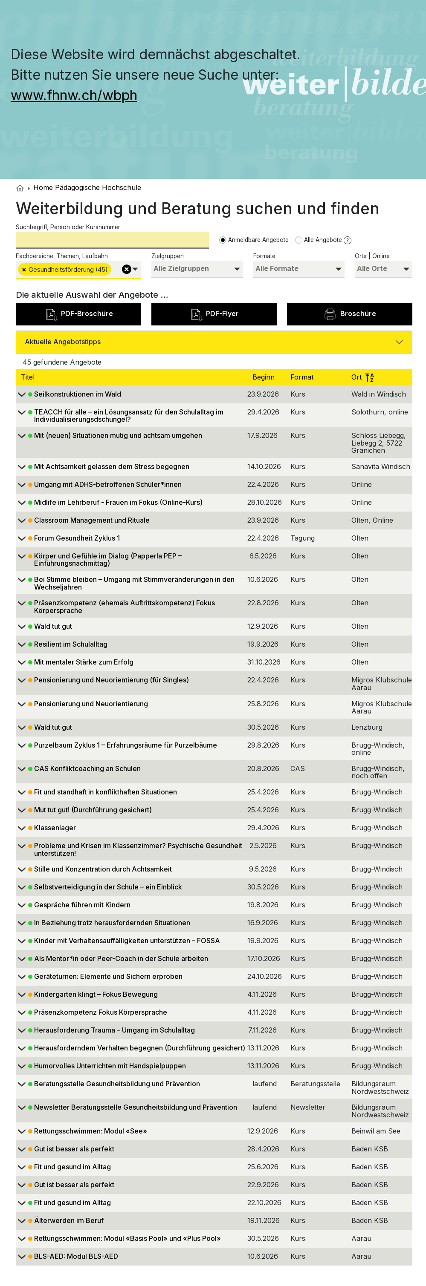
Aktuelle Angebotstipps (63, 341)
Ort (362, 377)
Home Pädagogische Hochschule (84, 187)
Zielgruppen (167, 256)
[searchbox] (114, 268)
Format (303, 377)
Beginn (264, 377)
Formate (264, 256)
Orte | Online (372, 256)
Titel (29, 377)
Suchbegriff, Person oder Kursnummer (68, 227)
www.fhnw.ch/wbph (74, 95)
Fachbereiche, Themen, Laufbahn (62, 256)
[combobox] (78, 270)
